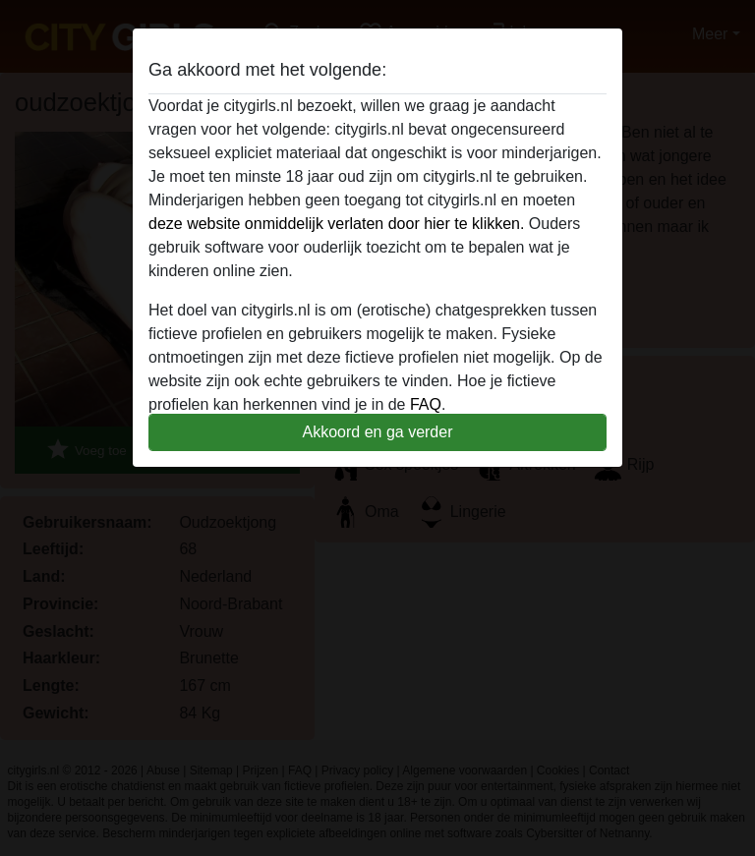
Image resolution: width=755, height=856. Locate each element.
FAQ (425, 404)
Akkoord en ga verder (378, 432)
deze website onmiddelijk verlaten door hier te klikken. (336, 223)
